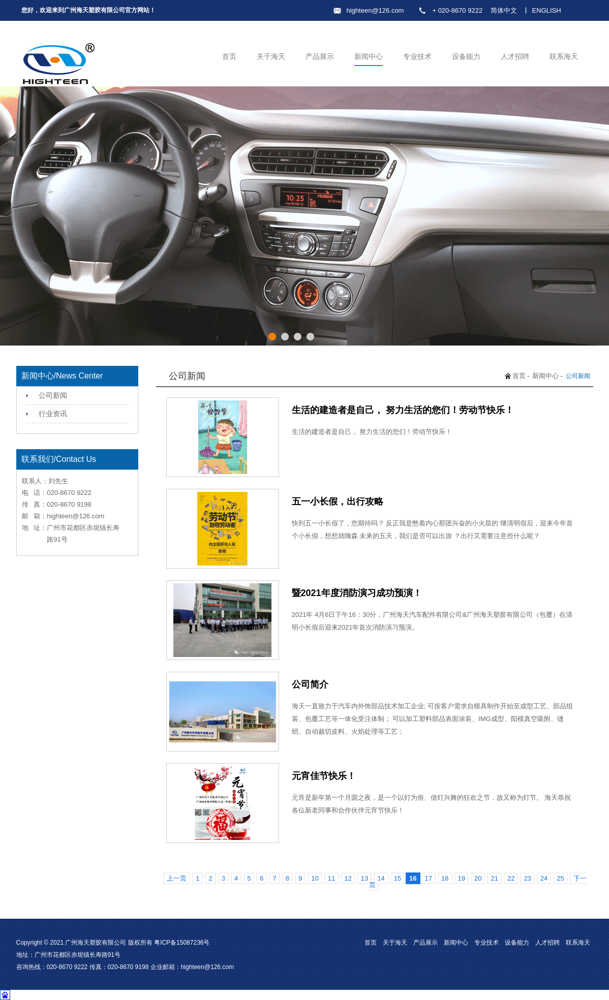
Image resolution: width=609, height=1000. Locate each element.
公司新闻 (53, 395)
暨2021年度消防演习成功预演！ (357, 593)
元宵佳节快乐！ (324, 776)
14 (380, 878)
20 (477, 878)
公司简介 (310, 684)
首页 (229, 56)
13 (364, 878)
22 (510, 878)
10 (314, 878)
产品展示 (320, 56)
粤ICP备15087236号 (181, 942)
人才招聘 (515, 56)
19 (461, 878)
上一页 (177, 878)
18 (444, 878)
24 (543, 878)
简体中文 (504, 10)
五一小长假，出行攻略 (337, 501)
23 (527, 878)
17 (428, 878)
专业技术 (417, 56)
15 (397, 878)
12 (347, 878)
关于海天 (271, 56)
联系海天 (564, 56)
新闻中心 (368, 56)
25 (560, 878)
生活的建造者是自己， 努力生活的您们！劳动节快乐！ (403, 410)
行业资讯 (53, 414)
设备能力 (466, 56)
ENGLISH (546, 10)
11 (331, 878)
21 (494, 878)
